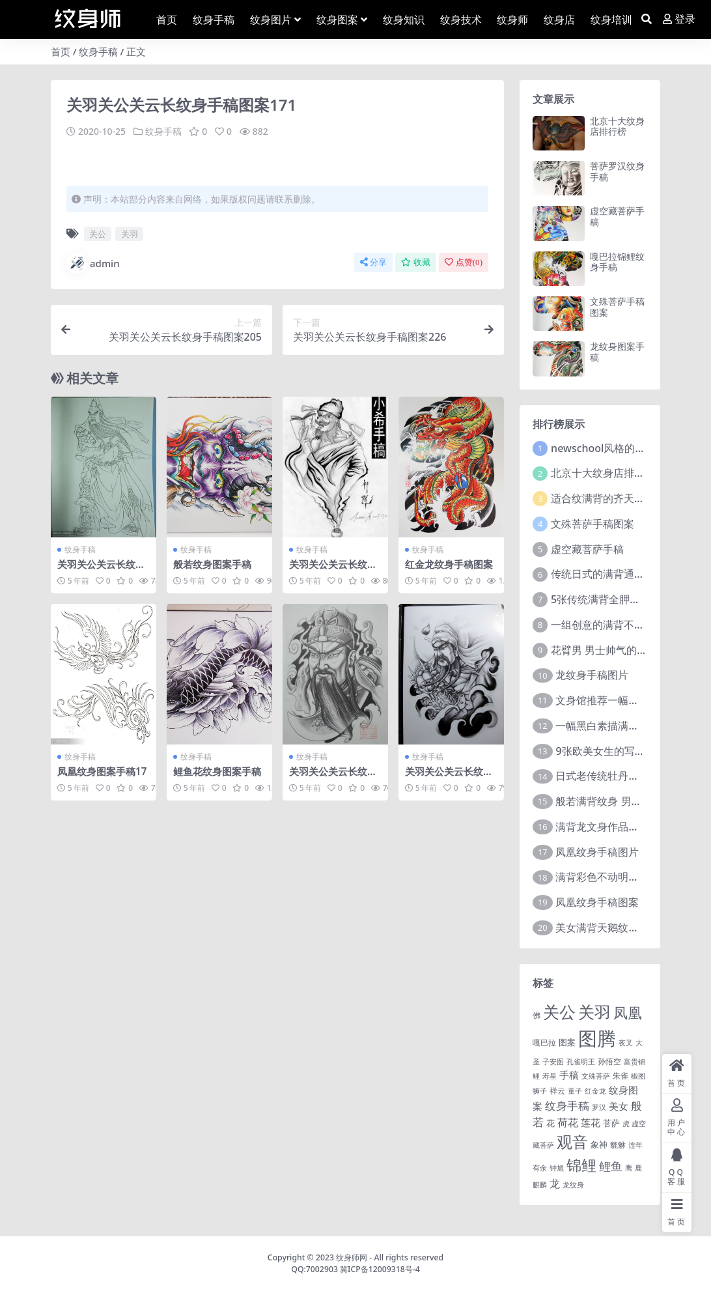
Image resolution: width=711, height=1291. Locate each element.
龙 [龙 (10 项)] (555, 1183)
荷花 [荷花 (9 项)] (567, 1122)
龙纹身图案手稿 (617, 351)
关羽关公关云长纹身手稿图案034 (333, 570)
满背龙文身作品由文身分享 (617, 826)
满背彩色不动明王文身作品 (617, 877)
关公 (97, 234)
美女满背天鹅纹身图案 (607, 927)
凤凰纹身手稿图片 (597, 852)
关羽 (129, 234)
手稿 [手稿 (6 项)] (569, 1074)
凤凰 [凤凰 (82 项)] (627, 1012)
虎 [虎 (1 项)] (626, 1123)
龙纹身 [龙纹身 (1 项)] (573, 1184)
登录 (679, 19)
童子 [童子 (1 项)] (575, 1091)
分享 (373, 262)
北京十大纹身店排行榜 (617, 126)
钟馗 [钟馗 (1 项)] (557, 1167)
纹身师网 (351, 1257)
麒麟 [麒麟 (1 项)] (540, 1184)
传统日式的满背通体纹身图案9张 (627, 574)
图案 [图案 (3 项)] (567, 1042)
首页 (60, 51)
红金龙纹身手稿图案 (449, 564)
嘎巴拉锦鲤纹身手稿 (617, 262)
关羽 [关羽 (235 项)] (594, 1011)
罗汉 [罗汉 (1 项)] (599, 1107)
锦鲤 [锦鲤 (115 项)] (581, 1164)
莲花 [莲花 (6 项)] (590, 1122)
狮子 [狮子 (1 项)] (540, 1091)
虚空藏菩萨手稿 (617, 216)
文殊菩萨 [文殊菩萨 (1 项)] (595, 1076)
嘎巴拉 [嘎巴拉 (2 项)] (544, 1042)
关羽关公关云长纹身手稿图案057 (333, 777)
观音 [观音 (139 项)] (572, 1141)
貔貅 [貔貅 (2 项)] (618, 1144)
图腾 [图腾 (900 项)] (597, 1038)
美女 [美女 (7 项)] (618, 1106)
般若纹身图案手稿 (212, 564)
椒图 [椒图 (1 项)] (638, 1076)
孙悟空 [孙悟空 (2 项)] (609, 1061)
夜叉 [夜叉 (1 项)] (626, 1042)
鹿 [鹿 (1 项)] (638, 1167)
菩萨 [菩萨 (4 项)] (611, 1123)
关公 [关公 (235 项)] (559, 1011)
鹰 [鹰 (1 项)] (628, 1167)
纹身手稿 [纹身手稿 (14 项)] (567, 1105)
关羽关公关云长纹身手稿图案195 (449, 777)
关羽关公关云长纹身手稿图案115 (101, 570)
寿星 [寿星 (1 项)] (549, 1076)
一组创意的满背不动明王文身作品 (629, 624)
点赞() (463, 262)
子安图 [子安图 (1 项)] (553, 1061)
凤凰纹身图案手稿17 (101, 771)
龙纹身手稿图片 (591, 675)
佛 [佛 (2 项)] (536, 1015)
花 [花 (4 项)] (550, 1123)
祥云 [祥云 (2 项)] (557, 1090)
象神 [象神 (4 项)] (599, 1144)
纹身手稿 (98, 51)
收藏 (415, 262)
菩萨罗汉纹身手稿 (617, 171)
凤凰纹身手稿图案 (597, 902)
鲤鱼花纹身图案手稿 (217, 771)
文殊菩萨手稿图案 (617, 307)
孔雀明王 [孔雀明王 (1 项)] (580, 1061)
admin (93, 263)
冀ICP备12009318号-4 (380, 1269)
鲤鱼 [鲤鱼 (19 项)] (610, 1166)
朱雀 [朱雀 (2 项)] (620, 1075)
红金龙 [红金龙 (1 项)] (595, 1091)
